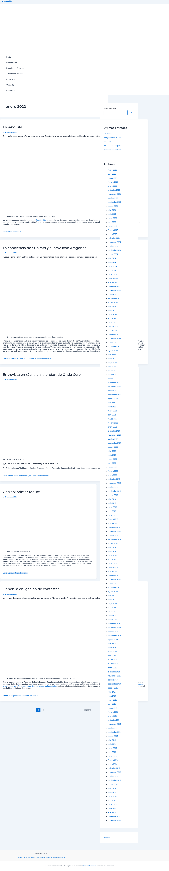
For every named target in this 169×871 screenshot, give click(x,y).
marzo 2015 (113, 708)
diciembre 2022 (114, 335)
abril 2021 (112, 415)
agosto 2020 (113, 447)
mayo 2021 (112, 411)
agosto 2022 (113, 351)
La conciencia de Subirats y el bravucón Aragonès (44, 248)
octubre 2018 (113, 535)
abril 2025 (112, 222)
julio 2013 (112, 788)
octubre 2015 (113, 680)
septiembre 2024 (114, 250)
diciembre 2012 (114, 816)
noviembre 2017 (114, 579)
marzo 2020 (113, 467)
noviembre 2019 (114, 483)
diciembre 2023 (114, 286)
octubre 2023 (113, 294)
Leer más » (12, 232)
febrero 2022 (113, 375)
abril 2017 (112, 608)
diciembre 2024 (114, 238)
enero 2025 (112, 234)
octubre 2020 (113, 439)
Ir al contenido (6, 1)
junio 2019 (112, 503)
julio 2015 (112, 692)
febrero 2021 (113, 423)
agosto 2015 (113, 688)
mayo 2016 (112, 652)
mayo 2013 (112, 796)
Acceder (107, 838)
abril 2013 (112, 800)
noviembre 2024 (114, 242)
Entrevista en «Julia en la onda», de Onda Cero (42, 375)
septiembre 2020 (114, 443)
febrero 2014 (113, 760)
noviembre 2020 (114, 435)
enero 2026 (112, 186)
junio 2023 (112, 310)
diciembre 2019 (114, 479)
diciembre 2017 (114, 575)
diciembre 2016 (114, 624)
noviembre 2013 (114, 772)
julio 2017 (112, 596)
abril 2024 (112, 270)
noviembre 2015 (114, 676)
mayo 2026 (112, 170)
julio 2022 (112, 355)
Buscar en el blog (110, 108)
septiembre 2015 (114, 684)
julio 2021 (112, 403)
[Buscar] (130, 112)
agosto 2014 (113, 736)
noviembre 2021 (114, 387)
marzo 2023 (113, 322)
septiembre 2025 (114, 202)
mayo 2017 (112, 604)
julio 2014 (112, 740)
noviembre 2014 (114, 724)
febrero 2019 (113, 519)
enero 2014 (112, 764)
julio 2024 (112, 258)
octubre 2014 (113, 728)
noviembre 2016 (114, 628)
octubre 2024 (113, 246)
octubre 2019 (113, 487)
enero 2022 (112, 379)
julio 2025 (112, 210)
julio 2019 (112, 499)
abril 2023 (112, 318)
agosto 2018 (113, 543)
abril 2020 (112, 463)
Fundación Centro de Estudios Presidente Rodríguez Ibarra (37, 857)
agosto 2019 (113, 495)
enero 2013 (112, 812)
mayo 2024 (112, 266)
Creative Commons (89, 866)
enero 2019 (112, 523)
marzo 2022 (113, 371)
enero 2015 (112, 716)
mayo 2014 (112, 748)
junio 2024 (112, 262)
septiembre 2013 (114, 780)
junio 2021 (112, 407)
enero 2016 (112, 668)
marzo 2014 (113, 756)
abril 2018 (112, 559)
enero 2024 (112, 282)
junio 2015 (112, 696)
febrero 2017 (113, 616)
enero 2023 (112, 330)
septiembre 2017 (114, 587)
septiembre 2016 (114, 636)
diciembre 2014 (114, 720)
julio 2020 (112, 451)
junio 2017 (112, 600)
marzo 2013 (113, 804)
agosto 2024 (113, 254)
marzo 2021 (113, 419)
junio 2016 (112, 648)
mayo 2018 (112, 555)
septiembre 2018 (114, 539)
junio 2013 (112, 792)
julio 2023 (112, 306)
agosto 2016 (113, 640)
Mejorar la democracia (112, 150)
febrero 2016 (113, 664)
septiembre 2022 (114, 347)
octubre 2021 (113, 391)
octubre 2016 (113, 632)
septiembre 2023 (114, 298)
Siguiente (89, 710)
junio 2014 (112, 744)
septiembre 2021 (114, 395)
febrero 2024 (113, 278)
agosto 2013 (113, 784)
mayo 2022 (112, 363)
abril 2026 (112, 174)
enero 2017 (112, 620)
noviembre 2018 (114, 531)
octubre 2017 (113, 583)
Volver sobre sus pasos (113, 146)
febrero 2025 (113, 230)
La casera (107, 134)
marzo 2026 (113, 178)
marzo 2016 (113, 660)
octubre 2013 (113, 776)
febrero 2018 (113, 567)
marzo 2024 (113, 274)
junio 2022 (112, 359)
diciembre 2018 (114, 527)
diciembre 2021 (114, 383)
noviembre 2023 (114, 290)
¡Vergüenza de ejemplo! (113, 138)
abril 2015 (112, 704)
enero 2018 (112, 571)
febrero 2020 (113, 471)
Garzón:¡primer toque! (21, 492)
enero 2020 (112, 475)
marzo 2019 (113, 515)
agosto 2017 (113, 591)
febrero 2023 (113, 326)
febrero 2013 (113, 808)
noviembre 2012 (114, 820)
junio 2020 (112, 455)
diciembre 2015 (114, 672)
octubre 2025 (113, 198)
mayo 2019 (112, 507)
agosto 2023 (113, 302)
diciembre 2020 (114, 431)
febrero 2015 (113, 712)
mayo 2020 (112, 459)
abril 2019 (112, 511)
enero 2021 (112, 427)
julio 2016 (112, 644)
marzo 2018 (113, 563)
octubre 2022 (113, 343)
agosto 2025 (113, 206)
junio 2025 (112, 214)
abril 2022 (112, 367)
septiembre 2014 (114, 732)
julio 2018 (112, 547)
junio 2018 (112, 551)
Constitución (41, 220)
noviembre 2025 (114, 194)
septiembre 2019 (114, 491)
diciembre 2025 (114, 190)
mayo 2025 (112, 218)
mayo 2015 (112, 700)
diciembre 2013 (114, 768)
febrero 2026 (113, 182)
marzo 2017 (113, 612)
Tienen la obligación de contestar (31, 589)
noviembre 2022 (114, 339)
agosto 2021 (113, 399)
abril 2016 (112, 656)
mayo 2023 (112, 314)
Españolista (12, 127)
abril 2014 (112, 752)
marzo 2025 (113, 226)
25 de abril (108, 142)
